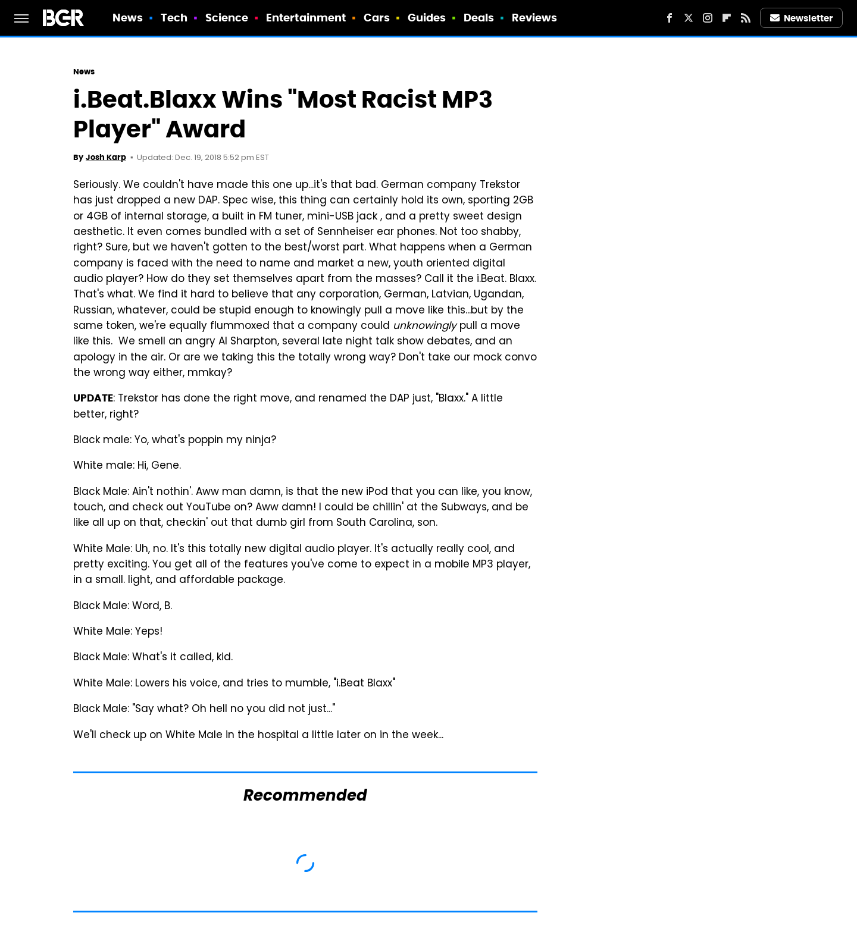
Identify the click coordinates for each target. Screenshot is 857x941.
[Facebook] (669, 18)
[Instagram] (707, 18)
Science (227, 17)
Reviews (535, 17)
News (127, 17)
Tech (174, 17)
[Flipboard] (726, 18)
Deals (479, 17)
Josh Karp (106, 157)
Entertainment (306, 17)
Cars (377, 17)
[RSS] (745, 18)
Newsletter (801, 18)
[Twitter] (688, 18)
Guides (427, 17)
